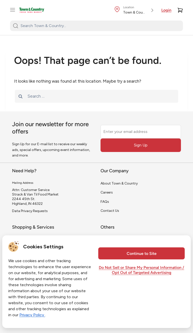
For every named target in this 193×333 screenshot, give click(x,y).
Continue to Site (142, 254)
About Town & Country (119, 183)
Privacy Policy (32, 314)
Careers (107, 192)
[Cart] (180, 10)
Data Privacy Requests (30, 211)
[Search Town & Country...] (99, 26)
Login (166, 11)
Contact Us (110, 211)
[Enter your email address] (141, 131)
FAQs (105, 202)
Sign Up (141, 145)
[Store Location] (134, 10)
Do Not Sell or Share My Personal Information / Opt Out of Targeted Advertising (141, 270)
